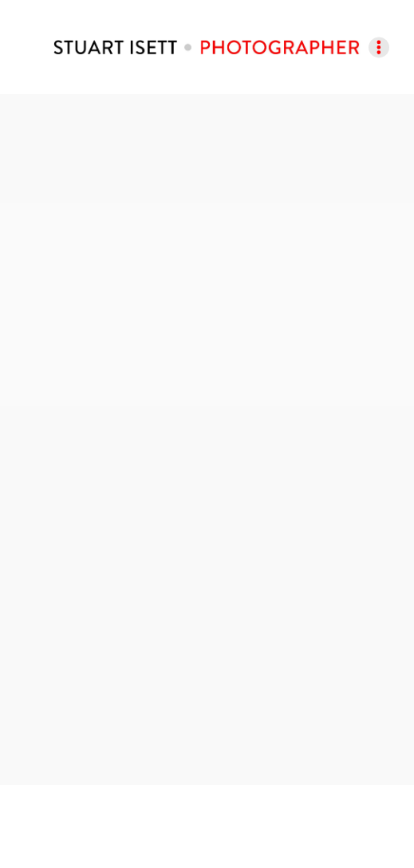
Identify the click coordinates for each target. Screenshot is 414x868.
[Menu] (379, 46)
